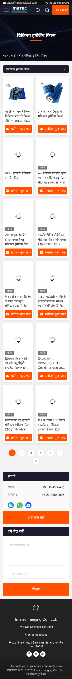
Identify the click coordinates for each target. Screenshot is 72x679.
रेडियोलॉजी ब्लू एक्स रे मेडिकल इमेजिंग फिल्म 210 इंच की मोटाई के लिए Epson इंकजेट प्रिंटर (17, 429)
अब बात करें (61, 10)
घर (4, 55)
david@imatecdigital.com (20, 2)
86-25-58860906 (57, 2)
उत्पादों (12, 55)
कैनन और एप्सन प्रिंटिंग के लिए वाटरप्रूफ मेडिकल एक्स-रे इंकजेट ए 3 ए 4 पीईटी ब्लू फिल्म (18, 306)
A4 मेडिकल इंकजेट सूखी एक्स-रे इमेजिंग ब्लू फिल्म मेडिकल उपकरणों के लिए (52, 178)
